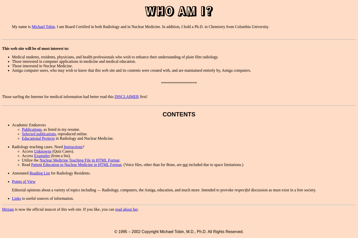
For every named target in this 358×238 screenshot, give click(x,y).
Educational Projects (38, 138)
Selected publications (39, 134)
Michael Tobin (43, 27)
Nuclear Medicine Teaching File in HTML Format (79, 160)
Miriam (8, 209)
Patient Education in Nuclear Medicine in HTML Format (76, 165)
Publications (32, 129)
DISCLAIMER (127, 97)
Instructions (73, 147)
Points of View (24, 181)
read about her (126, 209)
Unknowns (42, 151)
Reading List (40, 173)
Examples (42, 156)
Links (16, 198)
